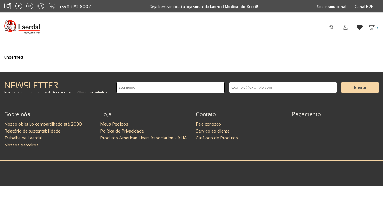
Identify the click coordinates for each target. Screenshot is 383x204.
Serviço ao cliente (213, 131)
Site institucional (331, 6)
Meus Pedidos (114, 124)
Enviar (360, 87)
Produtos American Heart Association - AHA (143, 137)
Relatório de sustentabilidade (32, 131)
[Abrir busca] (331, 27)
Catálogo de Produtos (217, 137)
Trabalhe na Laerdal (23, 137)
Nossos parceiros (21, 145)
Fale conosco (208, 124)
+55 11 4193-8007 (75, 6)
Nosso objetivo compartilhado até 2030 (43, 124)
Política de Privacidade (122, 131)
